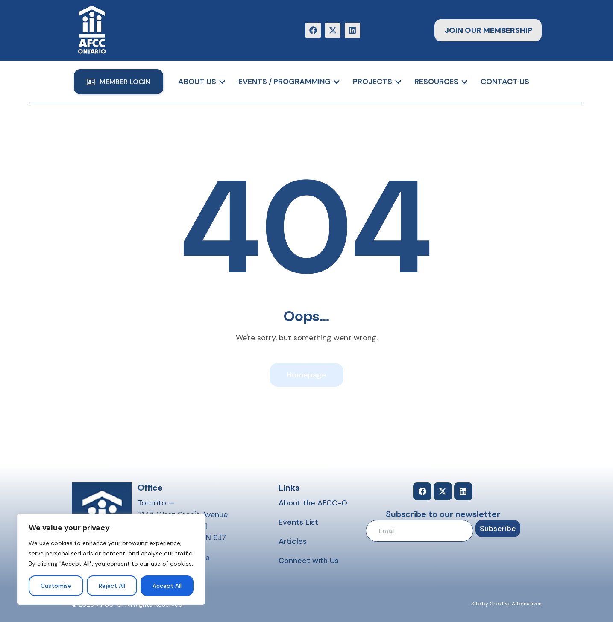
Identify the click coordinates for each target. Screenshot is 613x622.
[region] (111, 559)
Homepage (306, 375)
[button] (118, 81)
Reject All (112, 586)
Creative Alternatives (516, 603)
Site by (479, 603)
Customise (56, 586)
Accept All (167, 586)
